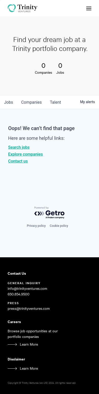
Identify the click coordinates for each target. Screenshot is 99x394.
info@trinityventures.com (27, 288)
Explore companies (25, 154)
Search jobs (19, 147)
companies (31, 102)
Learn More (29, 344)
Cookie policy (59, 226)
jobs (8, 102)
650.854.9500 (19, 294)
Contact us (18, 161)
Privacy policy (36, 226)
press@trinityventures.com (29, 308)
